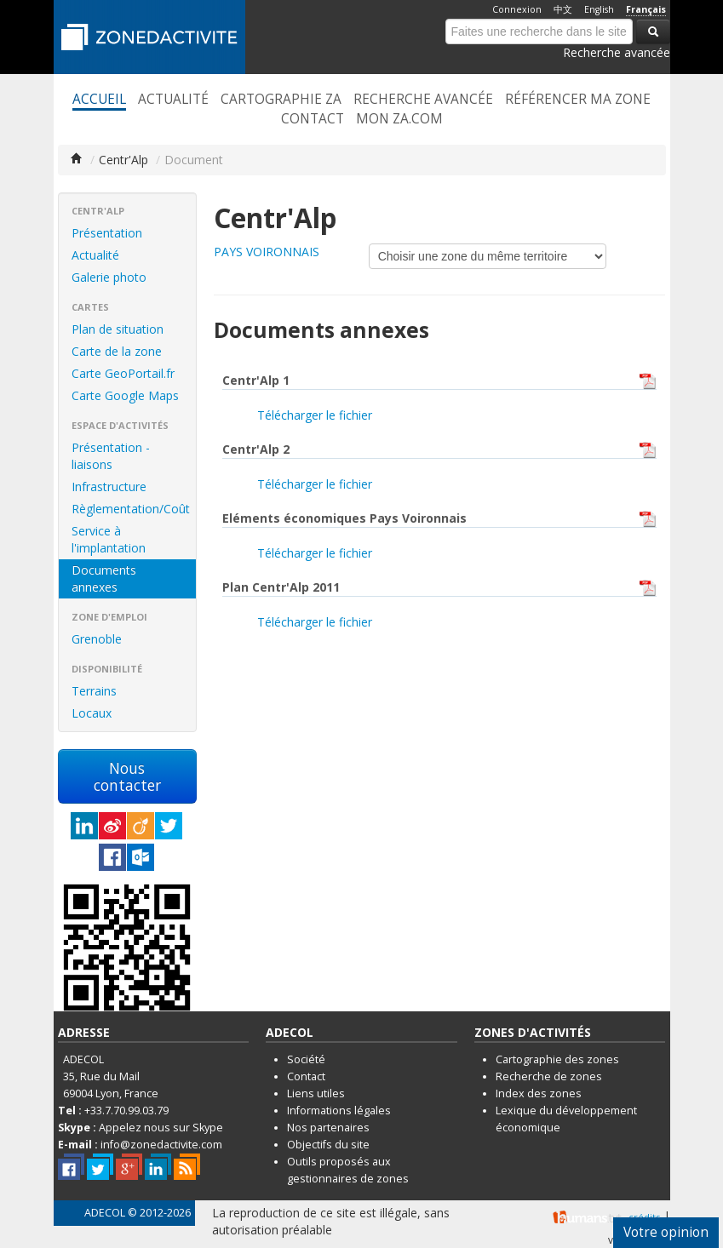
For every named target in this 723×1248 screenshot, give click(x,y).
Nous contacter (127, 776)
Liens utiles (316, 1093)
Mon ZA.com (399, 119)
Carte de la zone (117, 351)
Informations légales (339, 1110)
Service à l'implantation (109, 539)
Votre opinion (666, 1232)
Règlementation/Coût (131, 509)
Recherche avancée (616, 52)
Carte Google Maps (125, 395)
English (599, 9)
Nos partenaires (328, 1127)
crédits (644, 1217)
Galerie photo (109, 277)
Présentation (107, 233)
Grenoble (97, 639)
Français (646, 9)
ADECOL (104, 1212)
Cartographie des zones (557, 1059)
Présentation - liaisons (111, 455)
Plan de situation (118, 329)
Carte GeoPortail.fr (123, 373)
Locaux (92, 713)
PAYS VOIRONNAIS (266, 251)
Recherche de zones (549, 1076)
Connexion (517, 9)
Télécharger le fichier (314, 415)
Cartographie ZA (281, 99)
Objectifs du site (328, 1144)
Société (306, 1059)
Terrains (94, 691)
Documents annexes (104, 578)
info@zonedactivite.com (161, 1144)
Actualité (173, 99)
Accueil (99, 99)
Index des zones (539, 1093)
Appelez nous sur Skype (161, 1127)
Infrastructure (109, 486)
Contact (312, 119)
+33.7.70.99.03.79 (126, 1110)
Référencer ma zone (578, 99)
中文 (563, 9)
